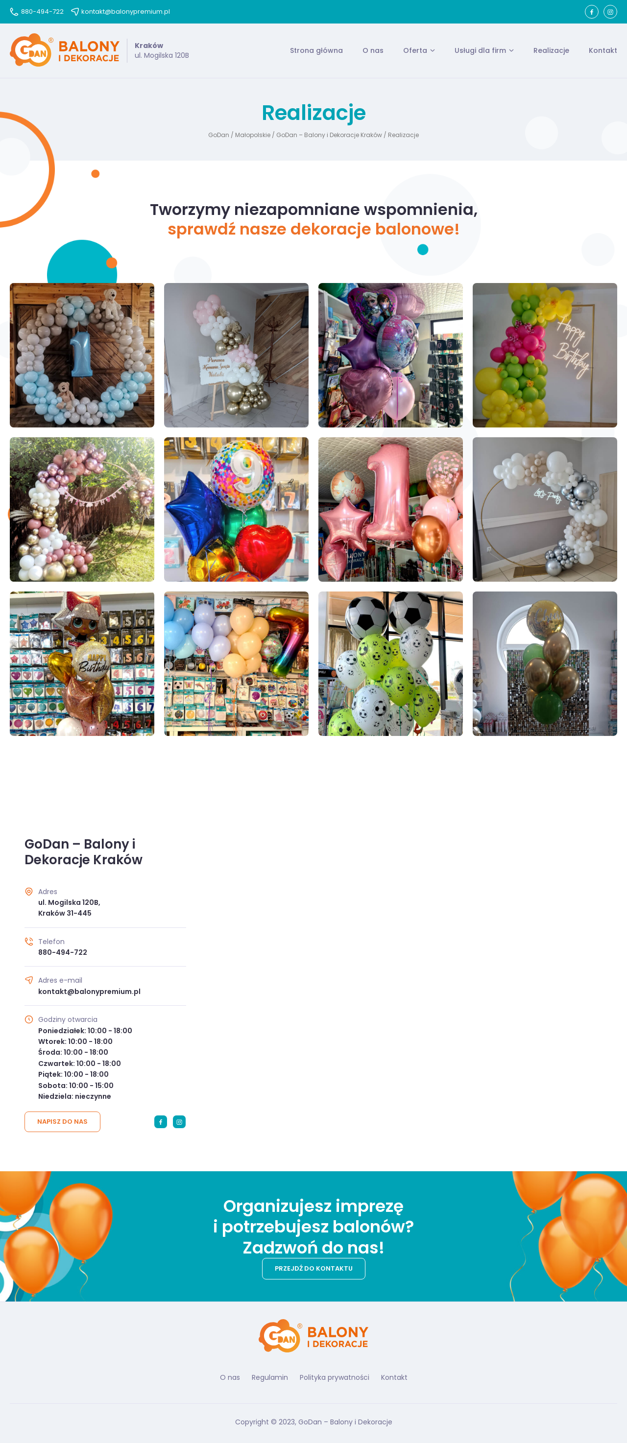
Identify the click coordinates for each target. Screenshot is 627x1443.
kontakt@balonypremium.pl (120, 11)
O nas (373, 50)
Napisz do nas (62, 1121)
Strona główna (316, 50)
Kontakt (603, 50)
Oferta (415, 50)
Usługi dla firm (480, 50)
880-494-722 (37, 11)
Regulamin (270, 1377)
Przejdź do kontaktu (314, 1268)
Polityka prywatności (334, 1377)
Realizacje (551, 50)
